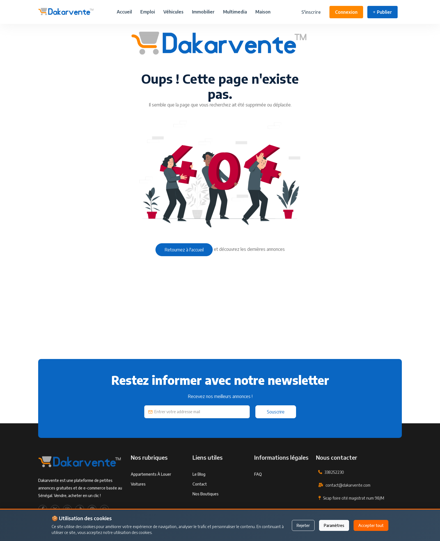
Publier (382, 12)
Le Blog (198, 489)
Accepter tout (371, 525)
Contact (199, 499)
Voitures (138, 499)
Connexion (346, 12)
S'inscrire (311, 12)
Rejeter (303, 525)
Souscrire (276, 412)
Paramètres (334, 525)
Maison (263, 12)
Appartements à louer (151, 489)
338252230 (334, 487)
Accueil (124, 12)
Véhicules (173, 12)
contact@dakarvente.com (348, 500)
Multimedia (235, 12)
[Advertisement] (206, 319)
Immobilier (203, 12)
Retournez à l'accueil (184, 250)
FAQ (258, 489)
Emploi (147, 12)
